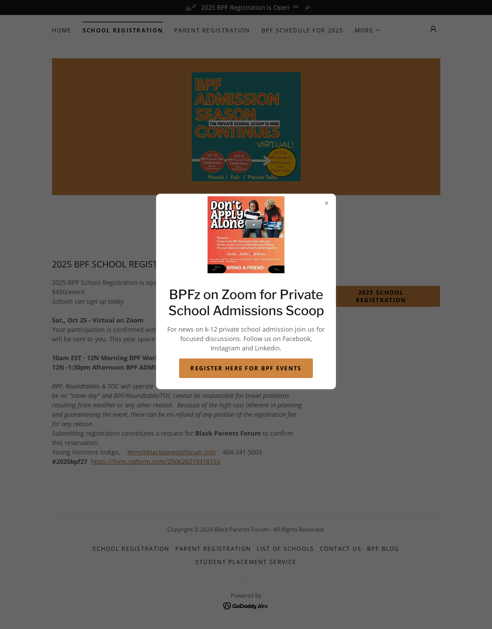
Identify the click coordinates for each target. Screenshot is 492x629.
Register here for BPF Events (245, 368)
